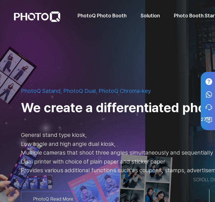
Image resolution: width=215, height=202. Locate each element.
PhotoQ (37, 17)
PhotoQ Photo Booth (102, 16)
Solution (150, 16)
